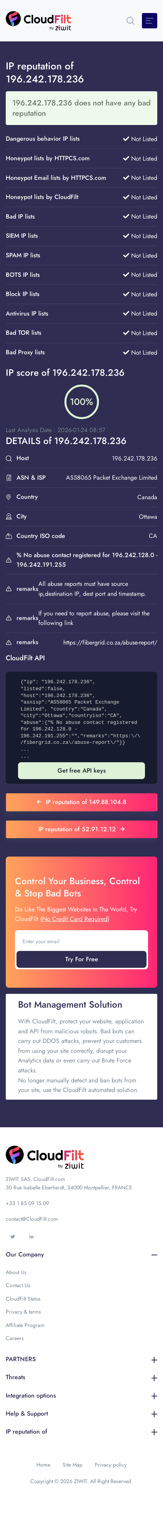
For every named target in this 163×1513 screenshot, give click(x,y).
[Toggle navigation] (149, 20)
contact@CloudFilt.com (32, 1219)
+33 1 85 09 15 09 (27, 1203)
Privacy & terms (23, 1312)
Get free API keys (82, 770)
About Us (16, 1272)
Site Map (72, 1465)
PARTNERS (81, 1359)
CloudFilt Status (23, 1298)
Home (43, 1465)
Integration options (81, 1395)
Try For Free (81, 959)
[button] (130, 21)
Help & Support (81, 1413)
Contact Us (18, 1285)
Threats (81, 1377)
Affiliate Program (25, 1325)
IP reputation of (81, 1431)
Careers (15, 1338)
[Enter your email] (81, 941)
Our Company (81, 1254)
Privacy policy (111, 1465)
